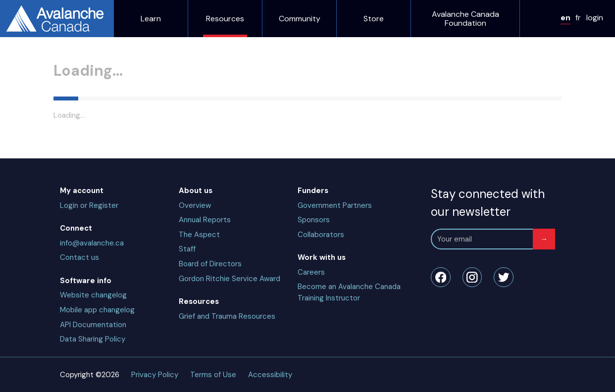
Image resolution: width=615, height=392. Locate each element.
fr (14, 27)
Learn (16, 37)
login (25, 27)
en (7, 27)
